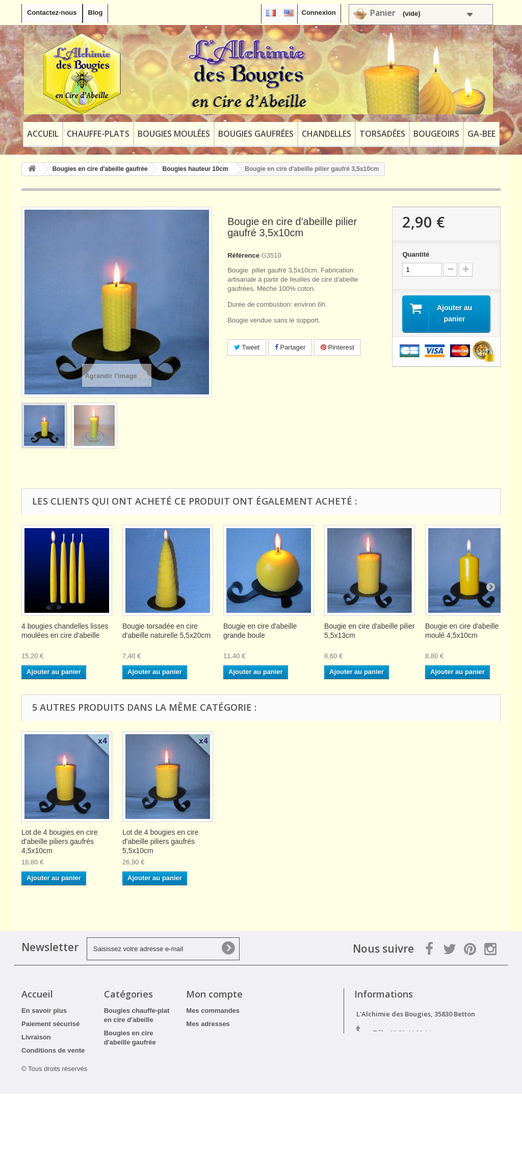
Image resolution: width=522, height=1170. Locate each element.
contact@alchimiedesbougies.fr (445, 1051)
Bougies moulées (174, 133)
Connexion (319, 12)
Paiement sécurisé (50, 1024)
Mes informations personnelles (234, 1037)
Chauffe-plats (98, 133)
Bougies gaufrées (256, 133)
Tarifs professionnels (54, 1099)
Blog (95, 12)
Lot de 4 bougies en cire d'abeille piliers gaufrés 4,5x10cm (362, 841)
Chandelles (326, 133)
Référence (243, 255)
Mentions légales (48, 1063)
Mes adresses (207, 1024)
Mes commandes (213, 1010)
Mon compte (214, 994)
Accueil (43, 133)
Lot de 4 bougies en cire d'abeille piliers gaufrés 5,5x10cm (463, 841)
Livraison (36, 1037)
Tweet (246, 347)
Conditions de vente (53, 1050)
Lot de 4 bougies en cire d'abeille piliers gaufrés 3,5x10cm (261, 841)
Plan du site (40, 1112)
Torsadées (382, 133)
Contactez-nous (52, 12)
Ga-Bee (481, 133)
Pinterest (337, 347)
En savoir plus (44, 1010)
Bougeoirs (436, 133)
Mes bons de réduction (222, 1050)
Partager (290, 347)
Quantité (415, 254)
